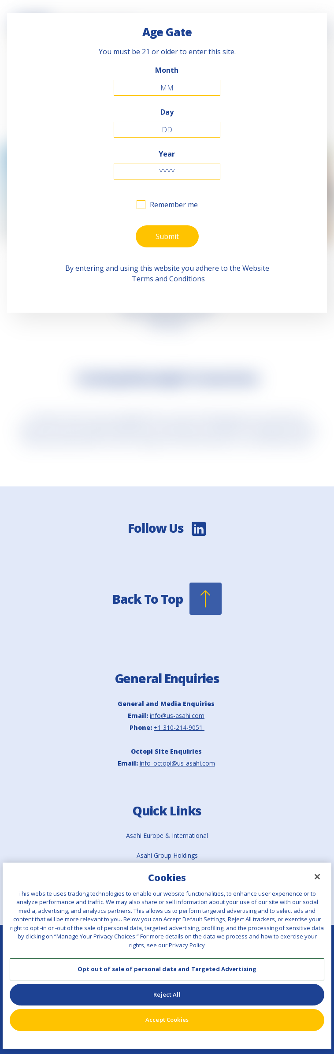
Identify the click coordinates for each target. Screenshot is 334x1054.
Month (166, 70)
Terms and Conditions (168, 279)
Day (167, 112)
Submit (167, 236)
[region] (167, 956)
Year (167, 154)
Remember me (174, 204)
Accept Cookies (167, 1020)
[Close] (317, 876)
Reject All (166, 994)
